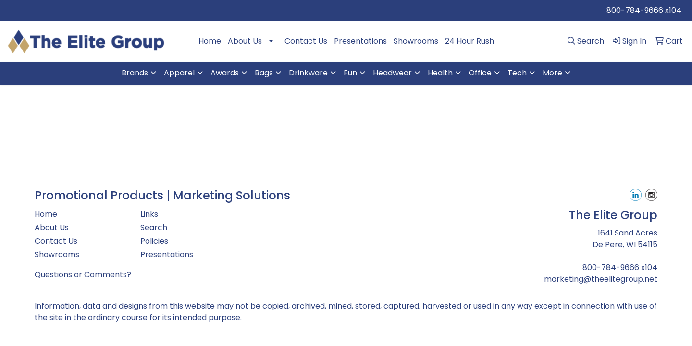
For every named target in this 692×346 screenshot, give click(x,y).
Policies (154, 241)
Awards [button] (224, 72)
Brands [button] (135, 72)
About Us (245, 41)
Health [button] (440, 72)
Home (209, 41)
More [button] (552, 72)
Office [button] (480, 72)
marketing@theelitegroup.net (600, 278)
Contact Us (305, 41)
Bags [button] (264, 72)
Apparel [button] (179, 72)
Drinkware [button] (308, 72)
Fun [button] (350, 72)
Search (153, 227)
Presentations (360, 41)
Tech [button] (517, 72)
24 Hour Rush (469, 41)
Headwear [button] (392, 72)
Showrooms (416, 41)
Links (149, 214)
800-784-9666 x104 (643, 10)
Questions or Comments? (83, 274)
